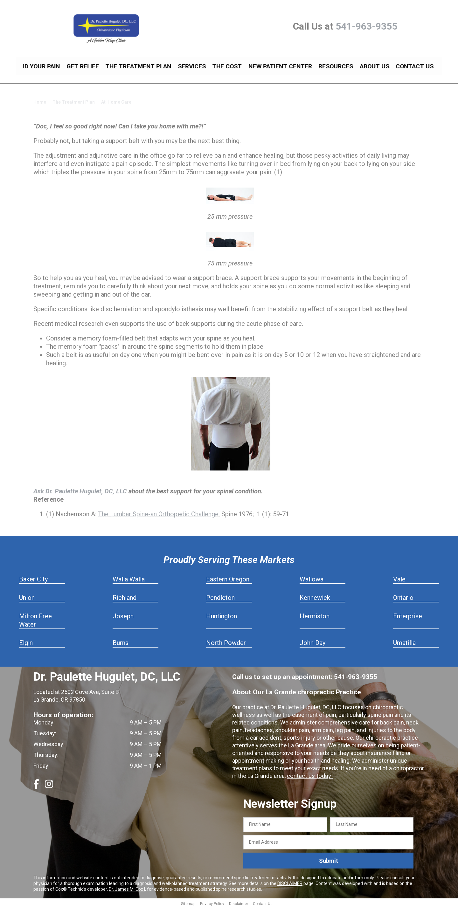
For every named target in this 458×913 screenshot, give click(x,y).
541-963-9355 (366, 26)
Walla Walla (129, 584)
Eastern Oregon (227, 584)
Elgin (26, 647)
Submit (328, 865)
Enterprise (407, 621)
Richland (124, 602)
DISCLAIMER (289, 888)
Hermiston (315, 621)
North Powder (226, 647)
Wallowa (311, 584)
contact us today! (309, 780)
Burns (120, 647)
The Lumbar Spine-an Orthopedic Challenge (158, 519)
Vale (399, 584)
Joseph (123, 621)
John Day (312, 647)
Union (27, 602)
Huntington (221, 621)
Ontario (403, 602)
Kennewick (315, 602)
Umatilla (404, 647)
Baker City (33, 584)
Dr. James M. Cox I (127, 893)
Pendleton (220, 602)
